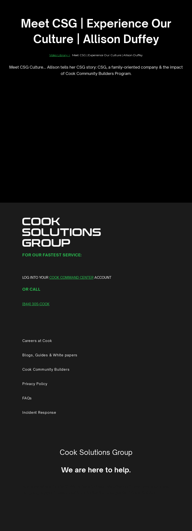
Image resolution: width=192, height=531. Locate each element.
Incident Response (39, 412)
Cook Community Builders (45, 369)
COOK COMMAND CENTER (71, 277)
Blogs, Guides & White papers (49, 355)
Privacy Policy (35, 384)
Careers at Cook (37, 341)
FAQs (27, 398)
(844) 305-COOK (36, 304)
